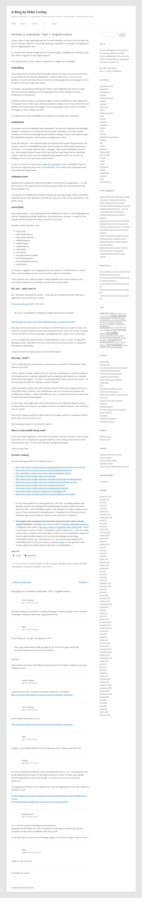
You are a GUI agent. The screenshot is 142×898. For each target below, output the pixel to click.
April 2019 (103, 508)
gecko (69, 563)
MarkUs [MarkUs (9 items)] (103, 333)
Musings (103, 134)
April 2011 (103, 637)
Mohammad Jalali (106, 406)
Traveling (103, 176)
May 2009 (103, 706)
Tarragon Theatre (106, 463)
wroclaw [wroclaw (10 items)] (118, 347)
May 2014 (103, 577)
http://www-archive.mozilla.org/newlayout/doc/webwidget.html (41, 491)
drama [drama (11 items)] (117, 320)
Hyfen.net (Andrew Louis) (109, 391)
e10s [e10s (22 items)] (123, 320)
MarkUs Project (105, 436)
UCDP (102, 179)
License (54, 24)
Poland (102, 146)
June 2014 (103, 574)
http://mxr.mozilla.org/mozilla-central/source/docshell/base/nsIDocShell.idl (45, 494)
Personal (103, 140)
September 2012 (106, 604)
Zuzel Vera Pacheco (107, 421)
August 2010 (104, 661)
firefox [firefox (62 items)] (105, 326)
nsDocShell (83, 563)
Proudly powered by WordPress (22, 887)
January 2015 (104, 565)
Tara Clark (103, 415)
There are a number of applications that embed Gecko (60, 527)
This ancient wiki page (20, 304)
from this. (15, 659)
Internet (103, 119)
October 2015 (105, 544)
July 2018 (103, 520)
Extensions (104, 107)
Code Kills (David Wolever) (109, 376)
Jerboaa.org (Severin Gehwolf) (111, 400)
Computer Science (106, 98)
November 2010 (106, 652)
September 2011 (106, 628)
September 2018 (106, 517)
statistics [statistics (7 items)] (123, 342)
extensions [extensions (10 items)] (120, 324)
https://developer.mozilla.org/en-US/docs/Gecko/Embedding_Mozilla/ (43, 473)
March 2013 (104, 595)
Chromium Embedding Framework (74, 524)
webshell (37, 566)
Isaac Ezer (103, 397)
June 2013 (103, 589)
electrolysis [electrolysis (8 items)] (111, 322)
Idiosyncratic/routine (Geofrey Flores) (114, 394)
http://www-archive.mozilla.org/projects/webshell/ (36, 476)
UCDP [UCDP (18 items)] (103, 346)
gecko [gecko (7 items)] (112, 327)
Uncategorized (105, 182)
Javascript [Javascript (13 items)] (108, 329)
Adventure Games (107, 86)
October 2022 (105, 499)
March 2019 (104, 511)
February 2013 (105, 598)
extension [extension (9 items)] (112, 324)
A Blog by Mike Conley (29, 12)
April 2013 (103, 592)
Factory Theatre (106, 457)
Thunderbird (104, 173)
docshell (54, 563)
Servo (62, 542)
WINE (82, 533)
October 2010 (105, 655)
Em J (101, 385)
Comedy (103, 95)
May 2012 (103, 616)
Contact (34, 24)
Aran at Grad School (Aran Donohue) (113, 368)
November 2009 (106, 688)
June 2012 (103, 613)
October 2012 (105, 601)
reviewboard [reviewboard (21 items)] (115, 339)
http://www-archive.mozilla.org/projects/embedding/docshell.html (42, 488)
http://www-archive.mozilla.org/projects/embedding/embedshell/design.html (46, 482)
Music (102, 131)
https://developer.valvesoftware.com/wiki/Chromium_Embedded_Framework (42, 695)
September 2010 (106, 658)
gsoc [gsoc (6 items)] (125, 327)
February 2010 (105, 679)
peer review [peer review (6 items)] (120, 335)
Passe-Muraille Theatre (108, 460)
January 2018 (104, 535)
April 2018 (103, 526)
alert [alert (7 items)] (116, 313)
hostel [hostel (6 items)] (102, 330)
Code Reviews (105, 92)
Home (13, 24)
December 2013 (105, 583)
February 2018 (105, 532)
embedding (62, 563)
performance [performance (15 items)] (106, 337)
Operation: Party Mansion (109, 137)
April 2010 (103, 673)
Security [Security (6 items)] (116, 342)
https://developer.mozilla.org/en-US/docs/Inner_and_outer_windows (41, 802)
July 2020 (103, 502)
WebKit (39, 521)
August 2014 (104, 568)
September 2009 (106, 694)
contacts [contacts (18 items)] (104, 320)
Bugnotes (84, 582)
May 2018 (103, 523)
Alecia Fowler (105, 362)
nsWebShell (28, 566)
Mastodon (103, 403)
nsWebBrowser (17, 566)
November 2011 (106, 625)
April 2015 (103, 556)
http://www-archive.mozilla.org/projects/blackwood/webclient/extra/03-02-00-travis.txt (50, 467)
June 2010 (103, 667)
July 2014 (103, 571)
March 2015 (104, 559)
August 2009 (104, 697)
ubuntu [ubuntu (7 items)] (125, 345)
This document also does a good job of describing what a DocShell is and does (43, 322)
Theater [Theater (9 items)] (103, 345)
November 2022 (106, 496)
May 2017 (103, 541)
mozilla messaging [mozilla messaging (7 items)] (106, 335)
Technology (104, 167)
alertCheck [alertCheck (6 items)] (122, 313)
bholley (25, 760)
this (44, 524)
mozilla (75, 563)
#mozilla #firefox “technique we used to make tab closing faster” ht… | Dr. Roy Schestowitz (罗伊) (115, 209)
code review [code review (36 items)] (118, 316)
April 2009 (103, 709)
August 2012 (104, 607)
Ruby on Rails (105, 155)
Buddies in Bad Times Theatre (111, 454)
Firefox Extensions (107, 113)
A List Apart (104, 481)
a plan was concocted (51, 164)
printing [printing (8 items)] (123, 338)
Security (103, 158)
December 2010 (105, 649)
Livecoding (104, 125)
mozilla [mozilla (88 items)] (112, 332)
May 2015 (103, 553)
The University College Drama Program (114, 466)
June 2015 (103, 550)
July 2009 (103, 700)
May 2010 (103, 670)
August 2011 (104, 631)
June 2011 (103, 634)
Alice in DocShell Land (21, 582)
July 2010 (103, 664)
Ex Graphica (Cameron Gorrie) (111, 388)
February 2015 (105, 562)
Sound (102, 161)
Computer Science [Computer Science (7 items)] (118, 318)
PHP (101, 143)
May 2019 (103, 505)
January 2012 (104, 619)
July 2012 (103, 610)
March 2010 (104, 676)
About (23, 24)
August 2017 (104, 538)
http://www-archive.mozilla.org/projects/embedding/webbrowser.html (44, 470)
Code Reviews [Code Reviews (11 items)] (105, 318)
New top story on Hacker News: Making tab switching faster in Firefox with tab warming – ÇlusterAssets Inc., (114, 224)
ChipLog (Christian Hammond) (111, 373)
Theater (103, 170)
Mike (24, 627)
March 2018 (104, 529)
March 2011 (104, 640)
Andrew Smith (105, 365)
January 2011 (104, 646)
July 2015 (103, 547)
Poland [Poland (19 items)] (116, 337)
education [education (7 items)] (103, 322)
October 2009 (105, 691)
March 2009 (104, 712)
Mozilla (38, 563)
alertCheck (104, 89)
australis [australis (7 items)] (103, 316)
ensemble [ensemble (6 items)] (119, 322)
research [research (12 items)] (103, 340)
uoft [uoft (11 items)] (108, 347)
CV (45, 24)
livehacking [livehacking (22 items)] (120, 329)
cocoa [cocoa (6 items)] (108, 316)
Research (103, 149)
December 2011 (105, 622)
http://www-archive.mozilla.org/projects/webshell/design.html (40, 485)
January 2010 (104, 682)
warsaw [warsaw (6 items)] (112, 347)
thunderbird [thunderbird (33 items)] (114, 344)
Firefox (32, 563)
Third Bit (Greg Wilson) (108, 418)
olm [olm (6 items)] (114, 335)
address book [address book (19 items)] (107, 313)
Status (102, 164)
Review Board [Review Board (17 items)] (107, 341)
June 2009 (103, 703)
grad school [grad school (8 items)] (119, 327)
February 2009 (105, 715)
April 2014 (103, 580)
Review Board (105, 152)
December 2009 (105, 685)
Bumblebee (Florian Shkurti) (110, 371)
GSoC (102, 116)
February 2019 (105, 514)
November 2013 (106, 586)
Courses (103, 101)
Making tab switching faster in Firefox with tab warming (112, 215)
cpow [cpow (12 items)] (112, 320)
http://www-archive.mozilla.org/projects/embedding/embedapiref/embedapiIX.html (49, 479)
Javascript (103, 122)
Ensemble (103, 104)
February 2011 (105, 643)
